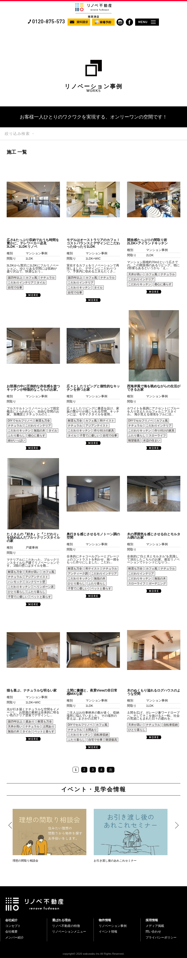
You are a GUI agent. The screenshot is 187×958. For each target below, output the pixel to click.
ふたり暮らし (16, 435)
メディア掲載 (155, 925)
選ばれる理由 (61, 920)
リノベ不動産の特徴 (66, 925)
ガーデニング (157, 583)
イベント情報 (108, 931)
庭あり (30, 721)
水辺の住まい (151, 440)
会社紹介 (11, 920)
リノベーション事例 (113, 925)
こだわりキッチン (79, 287)
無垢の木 (39, 430)
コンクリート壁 (35, 581)
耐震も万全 (43, 420)
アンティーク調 (78, 573)
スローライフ (157, 435)
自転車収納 (101, 734)
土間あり (48, 726)
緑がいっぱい (16, 440)
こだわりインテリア (21, 282)
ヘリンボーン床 (44, 586)
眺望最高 (134, 440)
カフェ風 (31, 277)
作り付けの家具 (104, 430)
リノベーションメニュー (69, 931)
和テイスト (107, 420)
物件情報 (105, 920)
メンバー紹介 (14, 937)
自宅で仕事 (15, 287)
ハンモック (15, 581)
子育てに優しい (90, 435)
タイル (41, 282)
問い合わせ (153, 931)
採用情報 (152, 920)
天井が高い (135, 274)
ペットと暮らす (41, 596)
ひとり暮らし (16, 591)
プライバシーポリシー (161, 937)
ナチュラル (47, 277)
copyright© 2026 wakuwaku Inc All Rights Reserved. (93, 953)
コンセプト (13, 925)
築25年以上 (15, 277)
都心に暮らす (163, 284)
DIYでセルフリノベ (20, 420)
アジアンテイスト (96, 425)
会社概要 (11, 931)
